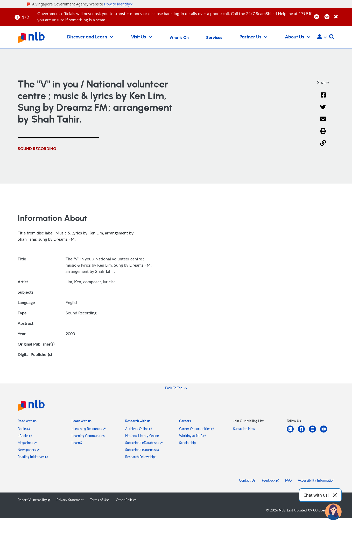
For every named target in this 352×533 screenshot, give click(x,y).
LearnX (77, 442)
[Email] (323, 122)
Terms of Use (100, 499)
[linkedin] (292, 432)
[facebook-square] (303, 432)
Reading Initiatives (33, 456)
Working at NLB (192, 435)
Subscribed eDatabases (144, 442)
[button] (322, 37)
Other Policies (126, 499)
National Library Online (142, 435)
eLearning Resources (88, 428)
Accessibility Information (316, 480)
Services (214, 38)
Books (24, 428)
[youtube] (325, 432)
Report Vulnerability (34, 499)
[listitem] (27, 422)
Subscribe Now (244, 428)
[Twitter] (323, 110)
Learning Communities (88, 435)
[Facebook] (323, 98)
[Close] (342, 14)
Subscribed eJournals (142, 449)
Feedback (270, 480)
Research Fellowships (140, 456)
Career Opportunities (196, 428)
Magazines (27, 442)
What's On (179, 38)
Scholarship (187, 442)
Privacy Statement (70, 499)
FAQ (288, 480)
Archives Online (138, 428)
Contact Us (247, 480)
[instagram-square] (314, 432)
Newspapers (28, 449)
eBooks (25, 435)
